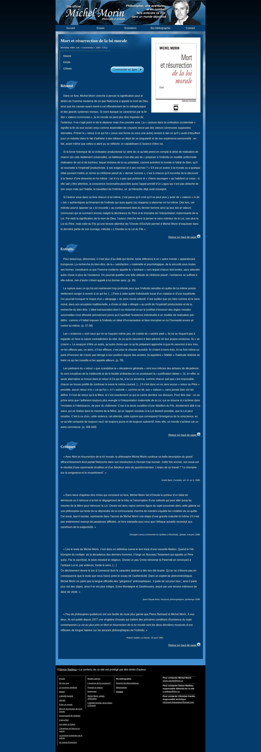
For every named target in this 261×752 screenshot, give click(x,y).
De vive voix (64, 683)
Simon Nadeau (68, 669)
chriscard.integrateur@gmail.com (178, 702)
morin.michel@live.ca (173, 680)
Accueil (70, 28)
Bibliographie (121, 687)
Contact (190, 28)
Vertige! (62, 700)
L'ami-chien (64, 720)
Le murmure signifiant (68, 687)
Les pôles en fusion (67, 724)
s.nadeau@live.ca (171, 691)
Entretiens (130, 28)
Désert (62, 692)
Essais (100, 28)
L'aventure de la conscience (99, 683)
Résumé (67, 56)
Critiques (67, 68)
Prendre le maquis (95, 687)
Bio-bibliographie (160, 28)
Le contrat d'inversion (68, 742)
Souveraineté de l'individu (69, 716)
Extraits (66, 62)
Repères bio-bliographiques (127, 683)
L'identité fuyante (66, 696)
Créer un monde (66, 704)
